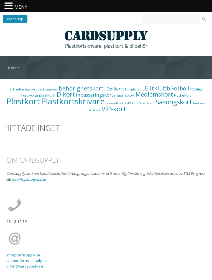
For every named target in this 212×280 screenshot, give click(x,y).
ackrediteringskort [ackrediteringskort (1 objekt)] (23, 89)
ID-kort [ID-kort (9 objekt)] (65, 94)
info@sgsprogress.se (29, 179)
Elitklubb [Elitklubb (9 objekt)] (157, 88)
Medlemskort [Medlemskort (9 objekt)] (154, 94)
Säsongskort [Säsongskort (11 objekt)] (174, 102)
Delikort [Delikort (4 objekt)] (115, 88)
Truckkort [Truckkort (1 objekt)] (93, 110)
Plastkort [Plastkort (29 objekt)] (23, 101)
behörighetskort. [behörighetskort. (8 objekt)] (82, 88)
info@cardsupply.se (23, 255)
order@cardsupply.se (24, 266)
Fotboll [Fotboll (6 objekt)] (180, 88)
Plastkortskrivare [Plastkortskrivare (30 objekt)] (73, 101)
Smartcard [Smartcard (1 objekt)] (147, 103)
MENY (20, 7)
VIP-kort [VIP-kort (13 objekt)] (113, 108)
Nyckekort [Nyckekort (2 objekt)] (182, 95)
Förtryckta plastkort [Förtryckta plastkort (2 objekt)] (37, 95)
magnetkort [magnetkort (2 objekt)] (124, 95)
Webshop (15, 18)
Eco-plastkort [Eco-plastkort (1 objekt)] (134, 89)
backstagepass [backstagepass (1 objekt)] (48, 89)
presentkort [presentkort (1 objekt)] (114, 103)
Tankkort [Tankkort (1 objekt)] (199, 103)
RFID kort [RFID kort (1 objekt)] (131, 103)
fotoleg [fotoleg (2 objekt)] (196, 89)
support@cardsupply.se (26, 260)
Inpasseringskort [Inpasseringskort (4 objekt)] (94, 95)
